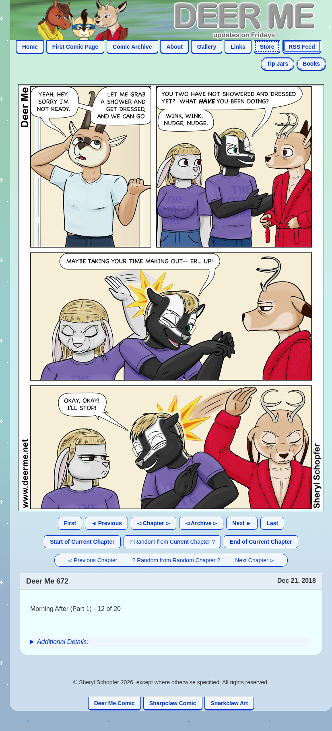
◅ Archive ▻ (201, 523)
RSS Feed (302, 46)
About (174, 46)
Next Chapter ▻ (254, 560)
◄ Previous (106, 523)
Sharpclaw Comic (172, 703)
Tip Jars (277, 63)
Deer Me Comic (114, 703)
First (70, 523)
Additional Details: (63, 641)
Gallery (206, 46)
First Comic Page (75, 46)
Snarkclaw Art (229, 703)
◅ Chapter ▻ (153, 523)
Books (311, 63)
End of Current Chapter (261, 541)
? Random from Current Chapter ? (172, 541)
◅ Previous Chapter (92, 560)
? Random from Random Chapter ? (176, 560)
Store (267, 46)
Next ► (242, 523)
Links (238, 46)
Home (30, 46)
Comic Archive (132, 46)
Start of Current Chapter (82, 541)
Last (272, 523)
